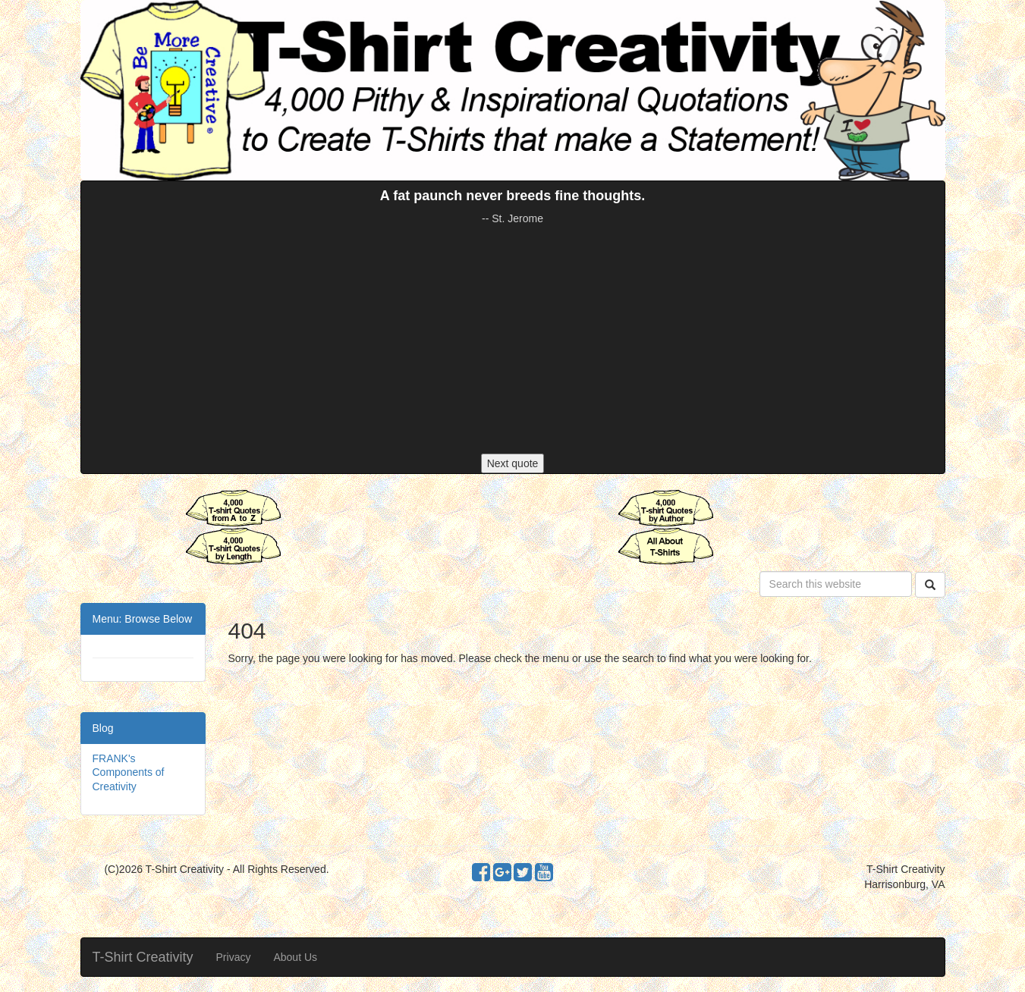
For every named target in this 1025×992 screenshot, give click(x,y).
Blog (103, 728)
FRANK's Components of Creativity (129, 772)
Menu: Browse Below (143, 619)
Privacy (233, 957)
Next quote (513, 463)
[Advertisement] (513, 340)
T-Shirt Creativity (143, 957)
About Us (295, 957)
